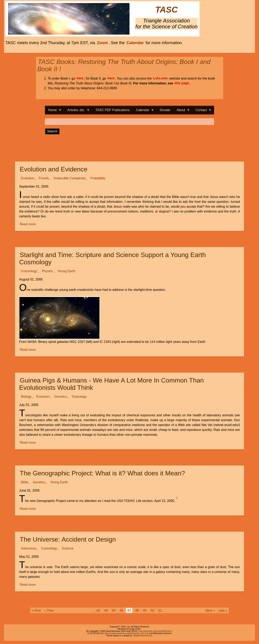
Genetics (60, 397)
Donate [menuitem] (165, 110)
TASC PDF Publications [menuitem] (113, 110)
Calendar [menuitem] (143, 111)
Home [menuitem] (53, 111)
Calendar (135, 42)
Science (67, 548)
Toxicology (79, 397)
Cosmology (29, 271)
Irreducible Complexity (70, 178)
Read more (28, 224)
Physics (47, 271)
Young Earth (66, 271)
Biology (26, 397)
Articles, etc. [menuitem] (77, 111)
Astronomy (28, 548)
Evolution (27, 178)
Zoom (102, 42)
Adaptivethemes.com (142, 635)
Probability (97, 178)
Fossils (44, 178)
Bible (24, 482)
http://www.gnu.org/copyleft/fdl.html (155, 631)
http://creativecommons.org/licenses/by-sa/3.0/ (125, 633)
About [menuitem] (181, 111)
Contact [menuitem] (202, 111)
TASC (166, 10)
